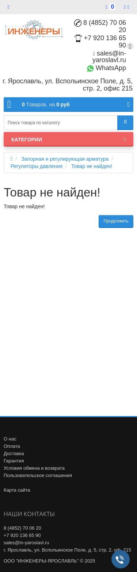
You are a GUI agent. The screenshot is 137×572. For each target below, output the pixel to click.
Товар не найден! (91, 166)
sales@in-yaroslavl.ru (109, 57)
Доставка (14, 453)
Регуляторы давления (36, 166)
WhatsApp (106, 68)
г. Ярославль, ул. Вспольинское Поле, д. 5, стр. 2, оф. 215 (67, 550)
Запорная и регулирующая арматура (65, 159)
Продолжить (116, 221)
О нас (10, 439)
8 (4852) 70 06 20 (100, 26)
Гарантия (14, 461)
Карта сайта (17, 490)
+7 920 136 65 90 (22, 535)
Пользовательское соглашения (38, 475)
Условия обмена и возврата (34, 468)
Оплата (12, 446)
